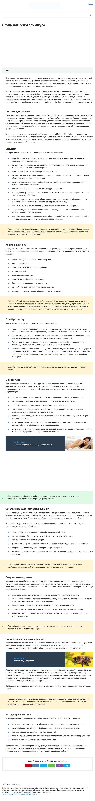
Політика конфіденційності (27, 794)
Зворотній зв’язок (9, 794)
